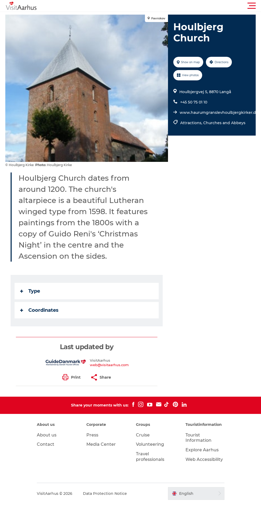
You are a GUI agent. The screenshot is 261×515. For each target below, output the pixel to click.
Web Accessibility (204, 459)
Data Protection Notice (105, 493)
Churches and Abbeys (224, 122)
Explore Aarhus (202, 449)
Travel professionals (150, 456)
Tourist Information (198, 437)
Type (30, 291)
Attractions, (191, 122)
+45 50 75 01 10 (193, 102)
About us (46, 435)
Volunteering (150, 444)
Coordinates (39, 310)
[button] (154, 6)
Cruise (143, 435)
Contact (45, 444)
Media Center (101, 444)
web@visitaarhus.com (109, 365)
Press (92, 435)
